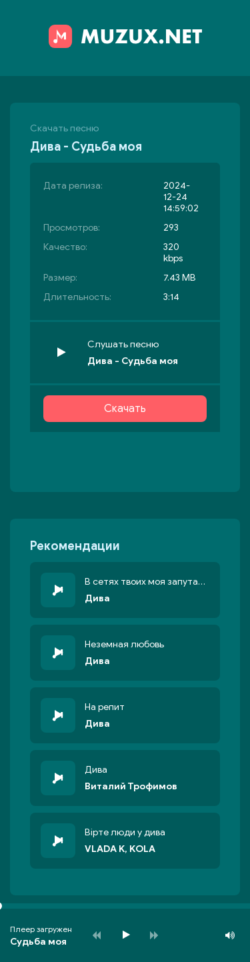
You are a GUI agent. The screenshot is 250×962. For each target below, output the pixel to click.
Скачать (125, 408)
